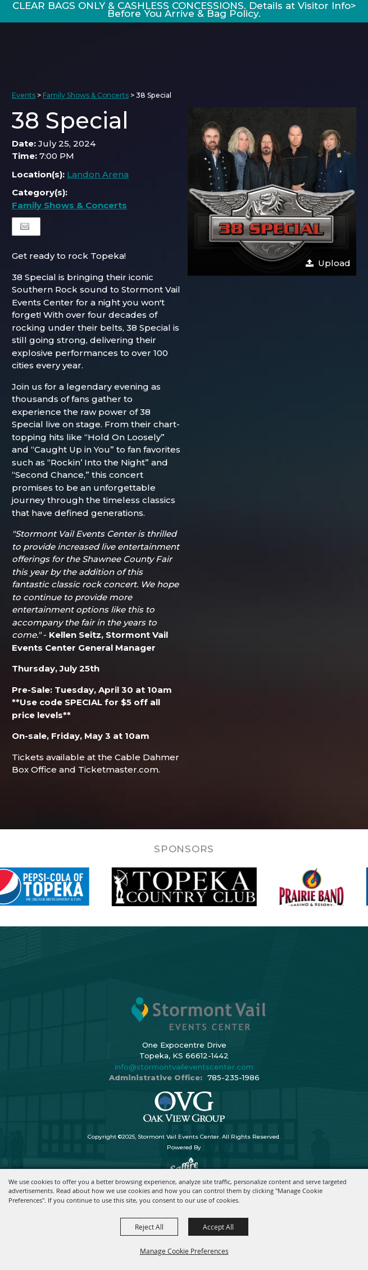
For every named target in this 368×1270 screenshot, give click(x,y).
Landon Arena (98, 174)
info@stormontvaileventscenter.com (184, 1066)
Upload (334, 263)
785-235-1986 (233, 1077)
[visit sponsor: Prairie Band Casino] (324, 886)
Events (23, 95)
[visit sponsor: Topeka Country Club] (196, 886)
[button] (272, 191)
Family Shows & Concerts (86, 95)
